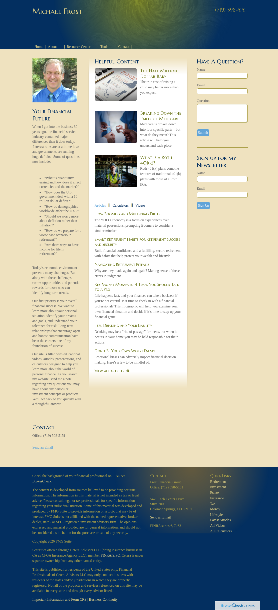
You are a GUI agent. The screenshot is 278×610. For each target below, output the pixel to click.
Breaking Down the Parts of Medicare (160, 116)
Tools (104, 47)
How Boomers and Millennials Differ (127, 213)
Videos (140, 205)
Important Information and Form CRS (59, 599)
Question (203, 101)
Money (215, 509)
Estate (214, 492)
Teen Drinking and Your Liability (123, 325)
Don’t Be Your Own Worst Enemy (125, 350)
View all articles (109, 370)
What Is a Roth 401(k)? (156, 160)
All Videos (218, 525)
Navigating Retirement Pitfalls (122, 264)
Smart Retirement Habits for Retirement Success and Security (137, 242)
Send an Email (42, 447)
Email (201, 85)
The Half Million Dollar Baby (158, 73)
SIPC (116, 555)
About (52, 47)
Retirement (218, 482)
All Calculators (221, 531)
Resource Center (78, 47)
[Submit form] (203, 132)
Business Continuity (103, 599)
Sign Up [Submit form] (203, 205)
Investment (218, 487)
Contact (123, 47)
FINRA (106, 555)
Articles (100, 205)
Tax (213, 503)
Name (201, 69)
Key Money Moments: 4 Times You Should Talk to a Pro (137, 287)
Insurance (217, 498)
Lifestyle (216, 514)
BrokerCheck (41, 481)
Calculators (120, 205)
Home (39, 47)
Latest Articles (220, 520)
